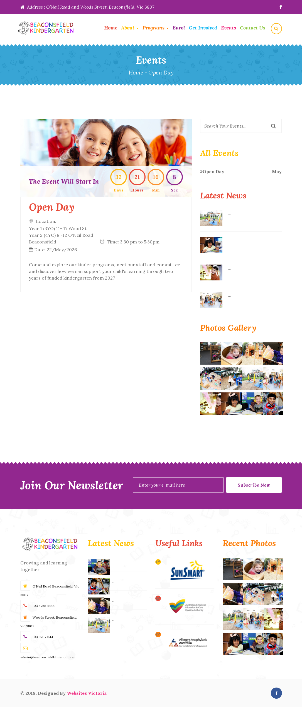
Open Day (241, 171)
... (229, 213)
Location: (61, 231)
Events (228, 27)
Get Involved (203, 27)
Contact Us (252, 27)
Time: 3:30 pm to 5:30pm (133, 242)
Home (110, 27)
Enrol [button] (179, 27)
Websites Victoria (87, 693)
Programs (156, 27)
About (130, 27)
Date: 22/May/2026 (55, 249)
